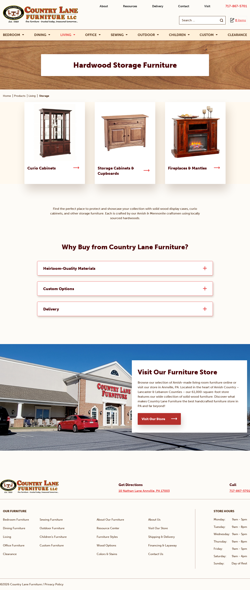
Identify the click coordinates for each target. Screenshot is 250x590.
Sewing (117, 35)
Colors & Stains (107, 554)
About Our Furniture (110, 519)
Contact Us (155, 554)
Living (65, 35)
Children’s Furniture (53, 537)
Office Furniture (13, 545)
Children (177, 35)
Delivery (157, 6)
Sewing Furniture (51, 519)
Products (19, 96)
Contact (183, 6)
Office (91, 35)
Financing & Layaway (162, 545)
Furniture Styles (107, 537)
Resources (130, 6)
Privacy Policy (54, 584)
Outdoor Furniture (52, 528)
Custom (207, 35)
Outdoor (146, 35)
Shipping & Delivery (161, 537)
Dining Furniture (14, 528)
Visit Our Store (153, 419)
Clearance (237, 35)
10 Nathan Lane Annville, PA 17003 (144, 491)
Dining (40, 35)
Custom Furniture (52, 545)
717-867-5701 (236, 6)
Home (7, 96)
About (104, 6)
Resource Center (108, 528)
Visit (207, 6)
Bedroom (11, 35)
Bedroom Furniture (16, 519)
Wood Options (106, 545)
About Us (154, 519)
